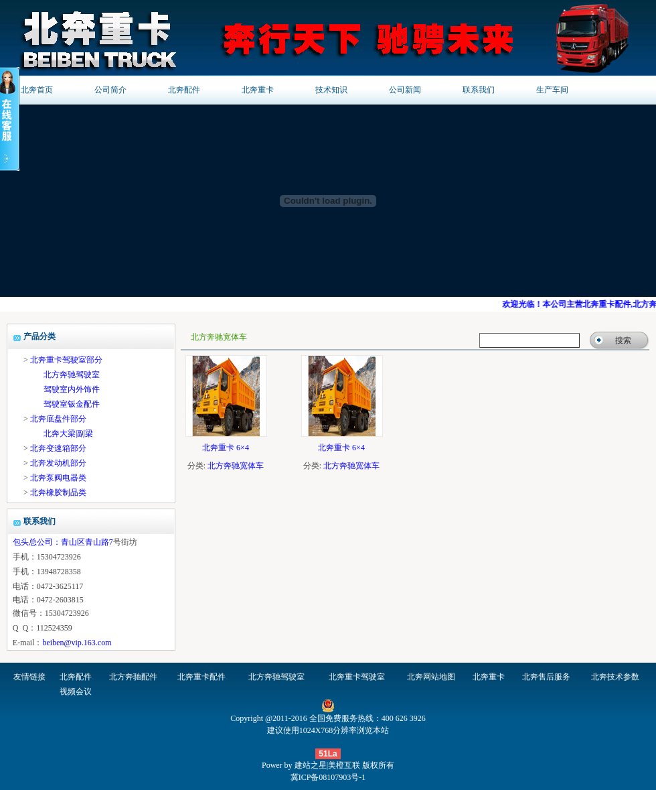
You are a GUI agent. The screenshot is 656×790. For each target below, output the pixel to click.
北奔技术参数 (615, 676)
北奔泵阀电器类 (58, 477)
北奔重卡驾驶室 (357, 676)
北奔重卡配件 (201, 676)
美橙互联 (344, 765)
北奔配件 (184, 89)
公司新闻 (405, 89)
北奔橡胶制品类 (58, 492)
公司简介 (110, 89)
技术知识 (331, 89)
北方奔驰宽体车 (236, 465)
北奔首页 (37, 89)
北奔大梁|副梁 (68, 433)
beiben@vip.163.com (76, 642)
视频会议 (76, 691)
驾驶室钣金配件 (72, 404)
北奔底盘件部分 (58, 418)
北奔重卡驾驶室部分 (66, 360)
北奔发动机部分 (58, 463)
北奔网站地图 (431, 676)
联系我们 (479, 89)
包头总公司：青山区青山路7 (63, 542)
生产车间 (552, 89)
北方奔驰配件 (133, 676)
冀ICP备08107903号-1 (328, 777)
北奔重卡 (258, 89)
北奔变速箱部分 (58, 448)
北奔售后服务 (546, 676)
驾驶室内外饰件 (72, 389)
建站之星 (311, 765)
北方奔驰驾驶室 (72, 374)
